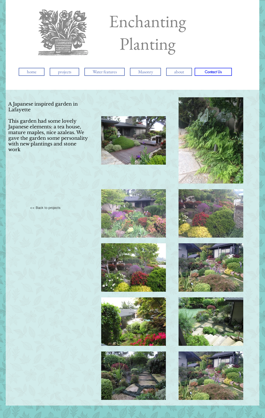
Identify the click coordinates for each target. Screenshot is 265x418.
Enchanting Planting (147, 32)
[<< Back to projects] (45, 207)
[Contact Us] (213, 72)
